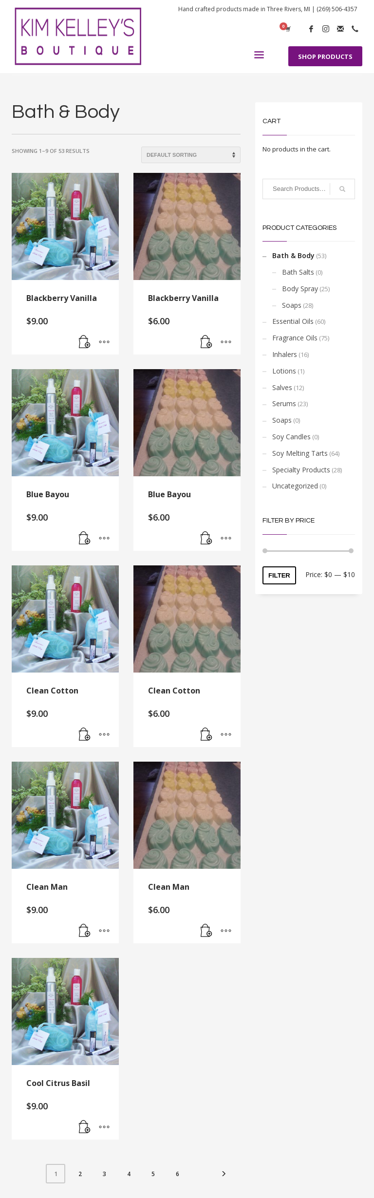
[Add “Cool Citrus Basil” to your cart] (84, 1127)
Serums (284, 403)
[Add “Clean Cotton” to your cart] (84, 735)
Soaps (291, 305)
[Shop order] (191, 155)
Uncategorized (295, 485)
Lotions (284, 370)
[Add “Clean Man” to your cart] (84, 931)
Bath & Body (293, 255)
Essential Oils (293, 321)
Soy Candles (291, 436)
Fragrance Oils (295, 337)
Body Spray (300, 288)
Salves (282, 387)
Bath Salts (298, 272)
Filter (279, 575)
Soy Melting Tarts (300, 453)
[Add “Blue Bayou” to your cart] (84, 538)
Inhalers (284, 354)
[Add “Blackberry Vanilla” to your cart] (84, 342)
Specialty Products (301, 469)
